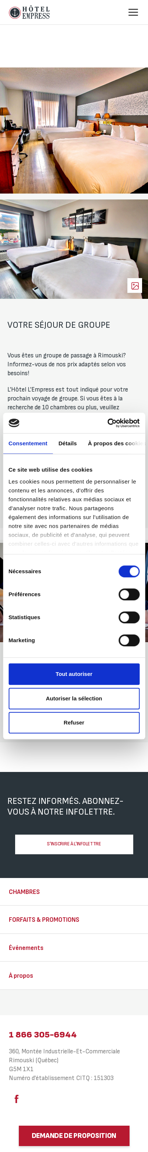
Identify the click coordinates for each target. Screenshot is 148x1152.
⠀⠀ (13, 1003)
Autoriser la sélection (74, 698)
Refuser (74, 722)
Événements (26, 948)
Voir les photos (134, 285)
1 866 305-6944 (43, 1034)
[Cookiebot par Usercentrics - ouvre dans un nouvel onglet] (107, 423)
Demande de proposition (74, 1136)
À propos (21, 976)
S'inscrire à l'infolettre (74, 844)
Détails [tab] (67, 443)
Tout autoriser (74, 674)
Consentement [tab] (27, 443)
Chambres (24, 892)
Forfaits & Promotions (44, 920)
